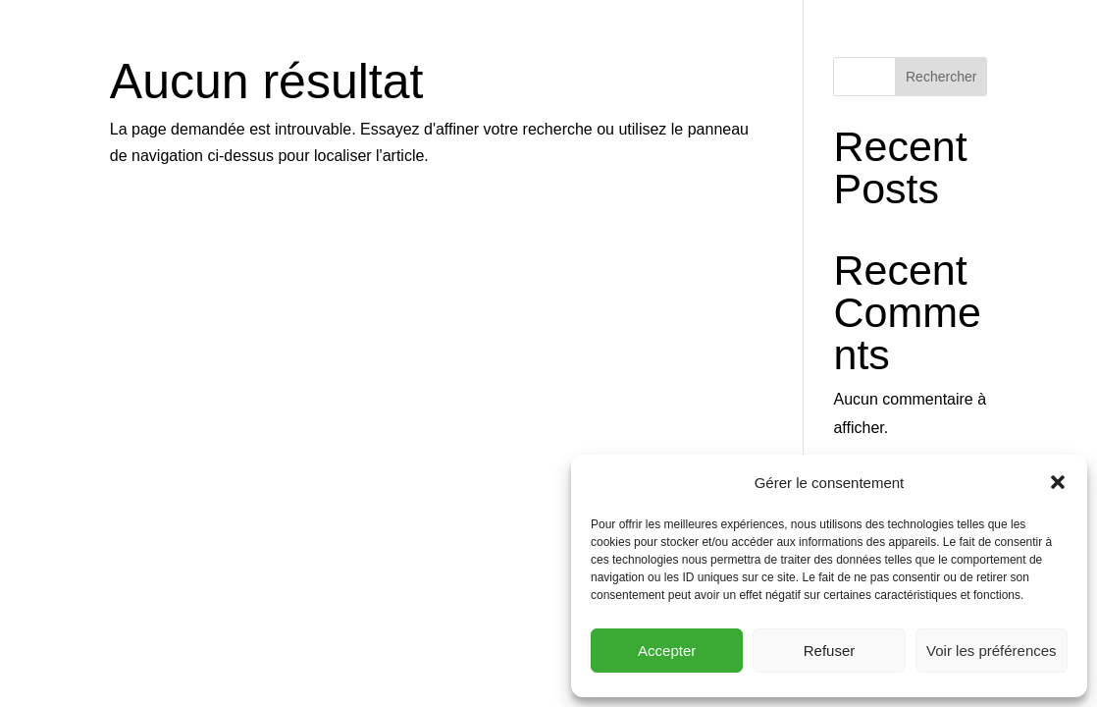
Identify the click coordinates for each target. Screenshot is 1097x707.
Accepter (667, 650)
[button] (1058, 482)
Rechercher (941, 76)
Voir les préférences (991, 650)
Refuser (830, 650)
